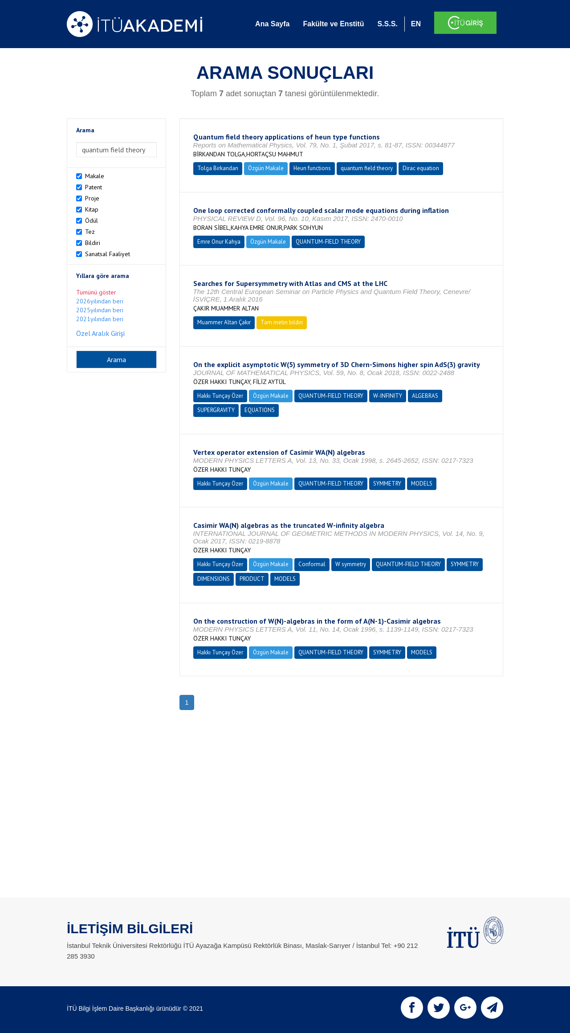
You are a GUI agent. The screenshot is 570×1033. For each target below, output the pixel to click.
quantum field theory (367, 168)
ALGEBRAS (425, 396)
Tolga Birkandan (217, 168)
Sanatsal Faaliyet (107, 254)
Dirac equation (421, 168)
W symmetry (350, 564)
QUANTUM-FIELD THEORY (328, 241)
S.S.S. (387, 24)
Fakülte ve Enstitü (333, 24)
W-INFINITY (387, 396)
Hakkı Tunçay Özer (220, 396)
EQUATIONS (259, 410)
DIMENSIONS (213, 579)
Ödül (91, 220)
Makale (94, 176)
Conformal (312, 564)
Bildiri (92, 243)
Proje (92, 198)
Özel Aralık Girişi (100, 333)
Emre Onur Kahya (218, 241)
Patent (93, 187)
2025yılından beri (99, 310)
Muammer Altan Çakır (224, 322)
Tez (90, 232)
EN (416, 24)
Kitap (91, 209)
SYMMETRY (387, 483)
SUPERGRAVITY (216, 410)
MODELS (421, 483)
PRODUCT (252, 579)
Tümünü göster (96, 292)
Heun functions (312, 168)
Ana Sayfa (272, 24)
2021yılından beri (99, 319)
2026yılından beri (99, 301)
